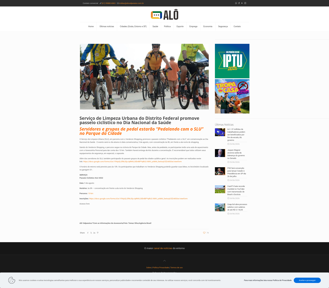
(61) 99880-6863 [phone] (109, 3)
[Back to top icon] (164, 261)
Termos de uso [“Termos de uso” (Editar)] (176, 267)
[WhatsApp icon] (236, 3)
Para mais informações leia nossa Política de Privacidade (268, 280)
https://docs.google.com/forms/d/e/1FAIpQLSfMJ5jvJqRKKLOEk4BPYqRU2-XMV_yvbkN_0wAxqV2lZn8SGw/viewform (132, 161)
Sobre (148, 267)
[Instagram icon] (245, 3)
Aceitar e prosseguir (307, 280)
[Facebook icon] (239, 3)
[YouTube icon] (242, 3)
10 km (90, 193)
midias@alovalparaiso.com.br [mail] (131, 3)
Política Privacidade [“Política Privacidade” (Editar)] (160, 267)
